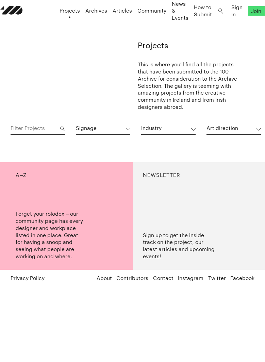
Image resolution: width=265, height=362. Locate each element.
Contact (163, 278)
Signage (86, 128)
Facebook (242, 278)
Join (246, 24)
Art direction (222, 128)
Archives (86, 24)
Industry (151, 128)
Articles (112, 24)
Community (141, 24)
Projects (59, 24)
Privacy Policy (28, 278)
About (104, 278)
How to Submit (193, 24)
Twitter (217, 278)
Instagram (190, 278)
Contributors (132, 278)
